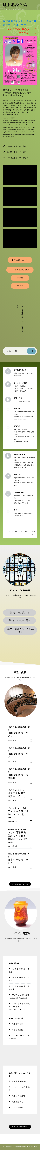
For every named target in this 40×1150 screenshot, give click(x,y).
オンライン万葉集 (20, 383)
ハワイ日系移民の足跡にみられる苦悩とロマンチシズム (19, 1007)
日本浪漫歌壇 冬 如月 (16, 146)
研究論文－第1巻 (20, 808)
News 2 (17, 426)
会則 (15, 510)
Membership (19, 454)
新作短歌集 (18, 727)
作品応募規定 (19, 492)
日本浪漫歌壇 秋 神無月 (17, 158)
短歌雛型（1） (18, 1024)
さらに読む (31, 740)
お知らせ (11, 727)
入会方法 (17, 475)
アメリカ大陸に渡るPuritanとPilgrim (18, 814)
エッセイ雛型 (17, 1030)
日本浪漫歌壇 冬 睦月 (16, 152)
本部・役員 (18, 398)
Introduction (20, 370)
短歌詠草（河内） (19, 1081)
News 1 (17, 408)
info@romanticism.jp (9, 114)
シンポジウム (19, 790)
